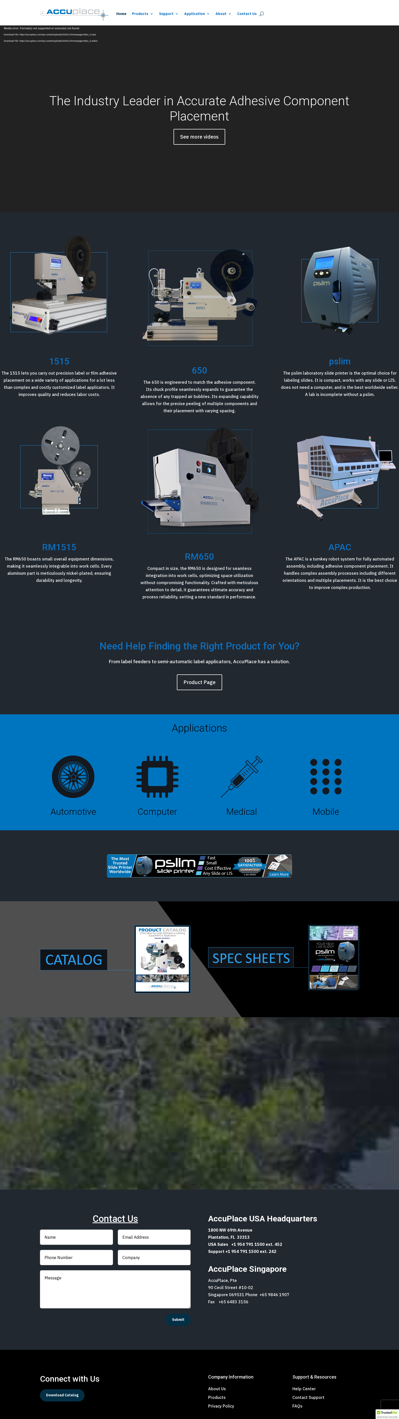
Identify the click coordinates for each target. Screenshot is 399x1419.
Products (140, 13)
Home (121, 13)
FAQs (297, 1406)
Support (166, 13)
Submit (178, 1319)
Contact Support (308, 1397)
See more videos (199, 136)
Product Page (199, 682)
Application (194, 13)
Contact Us (247, 13)
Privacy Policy (221, 1406)
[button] (387, 1414)
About (221, 13)
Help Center (304, 1388)
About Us (217, 1388)
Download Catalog (62, 1395)
